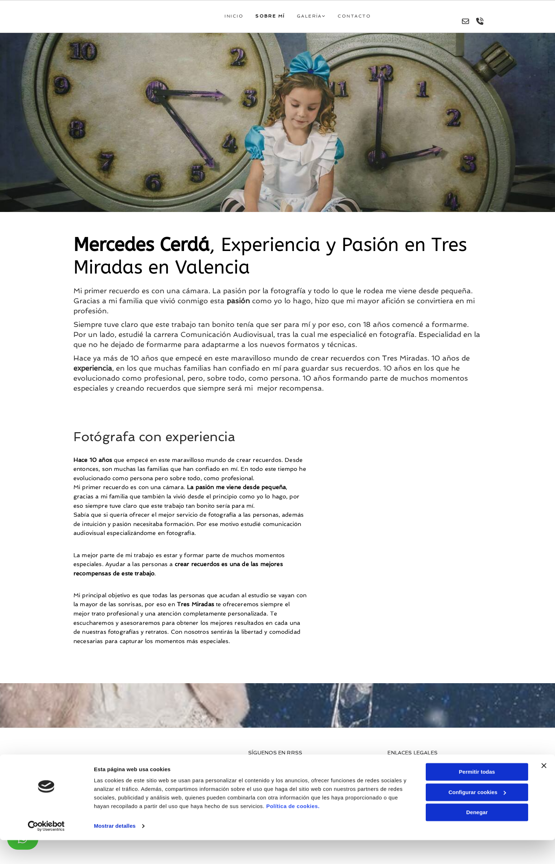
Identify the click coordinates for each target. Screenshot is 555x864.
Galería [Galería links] (311, 17)
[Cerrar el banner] (543, 789)
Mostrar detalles (115, 850)
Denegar (477, 836)
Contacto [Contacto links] (354, 17)
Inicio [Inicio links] (238, 17)
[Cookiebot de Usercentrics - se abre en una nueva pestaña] (46, 850)
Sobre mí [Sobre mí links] (273, 17)
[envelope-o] (465, 23)
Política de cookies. (292, 830)
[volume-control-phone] (480, 23)
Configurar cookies (477, 816)
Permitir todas (477, 796)
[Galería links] (301, 18)
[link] (318, 18)
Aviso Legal (401, 770)
